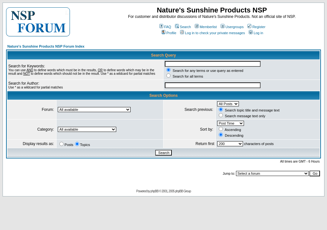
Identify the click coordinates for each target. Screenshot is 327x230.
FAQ (165, 27)
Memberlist (206, 27)
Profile (169, 33)
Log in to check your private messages (212, 33)
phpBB (154, 191)
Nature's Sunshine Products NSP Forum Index (45, 46)
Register (256, 27)
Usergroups (232, 27)
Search (183, 27)
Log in (256, 33)
